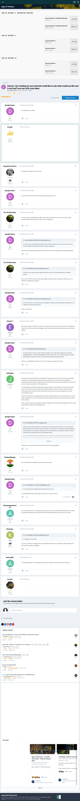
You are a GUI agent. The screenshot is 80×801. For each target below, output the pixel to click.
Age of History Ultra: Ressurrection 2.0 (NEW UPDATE (20, 670)
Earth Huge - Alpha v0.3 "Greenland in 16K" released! (16, 640)
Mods (30, 90)
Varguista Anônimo (10, 166)
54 (10, 541)
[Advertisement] (40, 143)
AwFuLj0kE (10, 553)
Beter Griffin (7, 642)
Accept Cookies (60, 797)
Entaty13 (10, 319)
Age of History (7, 6)
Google (9, 127)
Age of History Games (34, 798)
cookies (11, 797)
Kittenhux (9, 525)
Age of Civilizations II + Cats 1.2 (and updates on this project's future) (20, 630)
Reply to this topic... (17, 606)
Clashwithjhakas (10, 453)
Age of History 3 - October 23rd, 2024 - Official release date (41, 754)
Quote (25, 118)
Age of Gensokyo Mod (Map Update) (12, 650)
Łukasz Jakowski (36, 757)
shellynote (6, 632)
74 (10, 588)
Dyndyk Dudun (13, 90)
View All (40, 782)
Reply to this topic (70, 97)
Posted (25, 105)
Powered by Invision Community (40, 791)
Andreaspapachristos (10, 502)
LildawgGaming (8, 652)
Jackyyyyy (9, 371)
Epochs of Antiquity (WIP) (9, 660)
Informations (35, 759)
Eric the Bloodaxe (10, 212)
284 (10, 140)
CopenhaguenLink (8, 671)
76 (10, 182)
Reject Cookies (73, 797)
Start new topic (55, 97)
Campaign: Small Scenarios (68, 752)
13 (10, 225)
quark (5, 661)
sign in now (38, 599)
